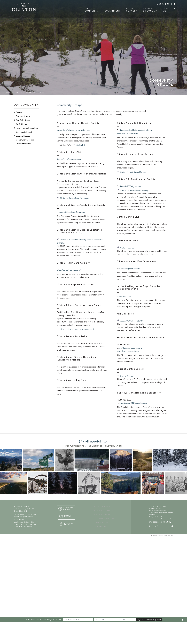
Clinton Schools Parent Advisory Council (75, 329)
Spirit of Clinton (125, 376)
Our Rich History (22, 120)
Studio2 (171, 536)
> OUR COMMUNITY (102, 507)
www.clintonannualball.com (129, 133)
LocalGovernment (108, 10)
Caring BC (79, 145)
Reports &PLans (65, 525)
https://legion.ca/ (124, 296)
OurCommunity (87, 10)
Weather (152, 515)
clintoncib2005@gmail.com (131, 186)
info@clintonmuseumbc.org (131, 348)
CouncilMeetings (65, 517)
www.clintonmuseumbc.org (129, 351)
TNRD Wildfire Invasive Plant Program (161, 513)
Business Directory (23, 136)
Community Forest (24, 132)
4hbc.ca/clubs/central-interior (70, 159)
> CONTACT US (101, 527)
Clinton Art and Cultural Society (132, 172)
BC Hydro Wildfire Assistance (158, 517)
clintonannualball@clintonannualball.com (137, 130)
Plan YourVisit (165, 10)
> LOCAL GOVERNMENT (104, 511)
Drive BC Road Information (157, 506)
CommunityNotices (66, 509)
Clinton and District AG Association (73, 198)
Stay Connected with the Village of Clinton (43, 619)
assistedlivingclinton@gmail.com (73, 212)
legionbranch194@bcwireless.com (134, 403)
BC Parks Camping (155, 508)
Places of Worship (23, 144)
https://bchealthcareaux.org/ (69, 270)
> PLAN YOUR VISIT (102, 523)
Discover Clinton (23, 116)
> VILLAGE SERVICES (103, 515)
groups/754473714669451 (130, 321)
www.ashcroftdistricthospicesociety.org (74, 130)
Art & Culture (21, 124)
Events (18, 112)
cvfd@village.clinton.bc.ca (131, 268)
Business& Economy (146, 10)
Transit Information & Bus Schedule (160, 519)
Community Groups (25, 140)
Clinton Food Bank (126, 248)
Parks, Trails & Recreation (26, 128)
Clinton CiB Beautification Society (133, 190)
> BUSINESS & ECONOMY (105, 519)
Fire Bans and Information (157, 510)
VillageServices (127, 10)
